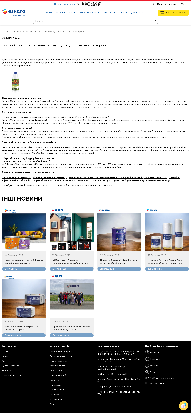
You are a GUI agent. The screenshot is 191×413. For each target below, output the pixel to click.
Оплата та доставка (131, 13)
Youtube (151, 366)
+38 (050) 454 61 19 (90, 5)
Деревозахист (56, 370)
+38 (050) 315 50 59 (91, 3)
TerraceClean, (104, 62)
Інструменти (56, 399)
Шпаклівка (55, 395)
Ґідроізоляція (56, 385)
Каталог (60, 13)
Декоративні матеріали (61, 356)
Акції (72, 13)
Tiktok (150, 372)
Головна (47, 13)
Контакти (109, 13)
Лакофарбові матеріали (61, 351)
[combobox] (95, 21)
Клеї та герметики (58, 361)
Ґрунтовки (54, 380)
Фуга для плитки (58, 366)
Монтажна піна (57, 390)
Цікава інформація (89, 13)
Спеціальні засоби (58, 375)
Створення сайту (154, 383)
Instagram (152, 359)
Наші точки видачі (64, 4)
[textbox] (95, 21)
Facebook (152, 352)
